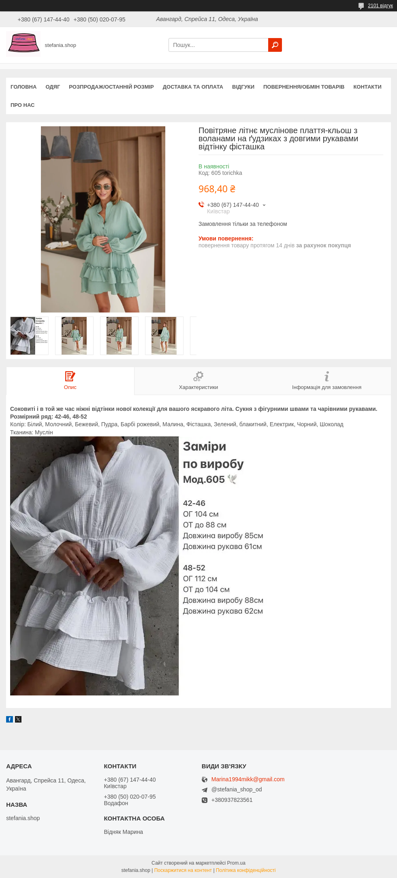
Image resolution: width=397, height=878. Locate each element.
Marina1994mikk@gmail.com (248, 779)
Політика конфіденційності (246, 870)
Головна (23, 87)
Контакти (367, 87)
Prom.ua (236, 863)
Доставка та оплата (193, 87)
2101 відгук (380, 6)
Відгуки (243, 87)
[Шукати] (275, 45)
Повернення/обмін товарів (303, 87)
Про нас (22, 105)
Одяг (52, 87)
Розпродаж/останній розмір (111, 87)
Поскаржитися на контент (183, 870)
